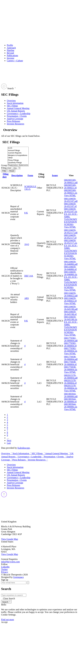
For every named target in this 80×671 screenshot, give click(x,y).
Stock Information (15, 103)
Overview (11, 100)
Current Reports (18, 153)
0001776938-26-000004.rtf (70, 363)
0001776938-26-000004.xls (70, 368)
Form (30, 175)
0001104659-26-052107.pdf (71, 199)
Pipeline (10, 50)
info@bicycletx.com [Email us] (10, 561)
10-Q (26, 244)
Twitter (4, 569)
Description (17, 175)
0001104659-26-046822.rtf (70, 299)
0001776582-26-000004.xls (70, 349)
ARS (26, 298)
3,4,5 (18, 148)
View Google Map (9, 539)
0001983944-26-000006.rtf (70, 400)
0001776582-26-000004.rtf (70, 344)
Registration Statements (18, 165)
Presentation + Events (17, 116)
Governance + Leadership (18, 113)
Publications (12, 55)
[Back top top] (4, 496)
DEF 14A (28, 276)
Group (4, 165)
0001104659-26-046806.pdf (71, 262)
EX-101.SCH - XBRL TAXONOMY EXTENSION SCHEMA (71, 219)
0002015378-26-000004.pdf (71, 376)
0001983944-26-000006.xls (70, 405)
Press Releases (13, 121)
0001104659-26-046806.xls (70, 273)
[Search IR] (13, 595)
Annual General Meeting (18, 108)
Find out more (7, 619)
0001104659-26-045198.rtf (70, 313)
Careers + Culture (15, 60)
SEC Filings (12, 106)
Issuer (55, 175)
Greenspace (18, 577)
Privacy (4, 572)
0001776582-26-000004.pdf (71, 339)
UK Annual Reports (16, 111)
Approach (11, 48)
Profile (10, 45)
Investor (10, 58)
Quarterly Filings (18, 162)
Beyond (10, 53)
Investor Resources (15, 124)
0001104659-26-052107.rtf (70, 205)
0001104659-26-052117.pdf (70, 231)
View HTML (70, 195)
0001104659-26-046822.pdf (71, 294)
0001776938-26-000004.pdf (71, 357)
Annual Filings (18, 150)
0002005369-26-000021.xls (70, 191)
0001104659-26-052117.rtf (70, 236)
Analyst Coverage (15, 118)
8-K (26, 213)
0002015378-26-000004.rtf (70, 381)
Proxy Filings (18, 160)
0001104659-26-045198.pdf (71, 307)
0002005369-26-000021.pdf (71, 181)
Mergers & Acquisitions (18, 155)
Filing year (6, 168)
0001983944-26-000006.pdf (71, 395)
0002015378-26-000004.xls (70, 386)
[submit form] (28, 582)
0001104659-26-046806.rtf (70, 268)
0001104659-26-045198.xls (70, 318)
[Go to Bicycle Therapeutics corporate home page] (40, 23)
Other (18, 158)
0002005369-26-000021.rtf (70, 186)
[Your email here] (13, 582)
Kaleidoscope (23, 448)
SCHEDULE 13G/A (30, 187)
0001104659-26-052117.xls (70, 241)
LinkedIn (5, 567)
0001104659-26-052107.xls (70, 210)
